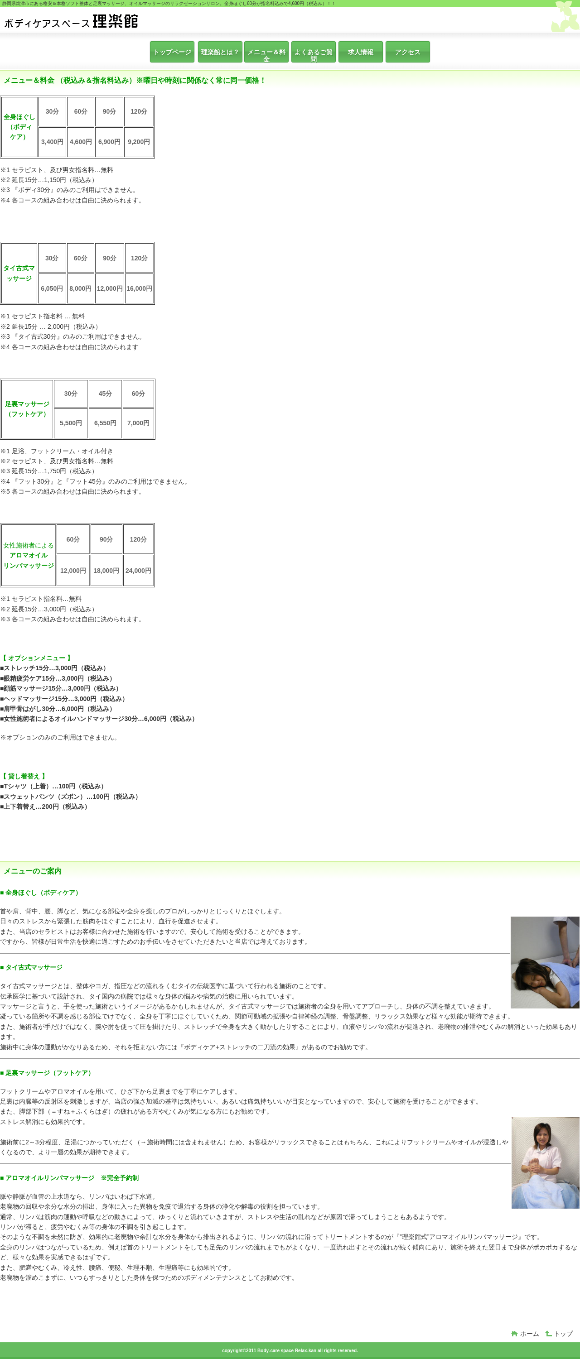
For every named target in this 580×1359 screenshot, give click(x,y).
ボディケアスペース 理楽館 (72, 21)
